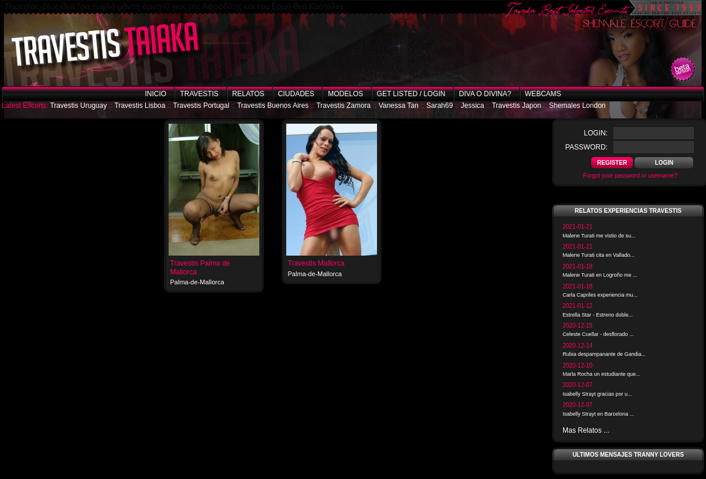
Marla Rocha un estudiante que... (601, 374)
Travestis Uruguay (78, 105)
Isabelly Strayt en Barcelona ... (598, 414)
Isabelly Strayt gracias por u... (597, 394)
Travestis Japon (516, 105)
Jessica (472, 105)
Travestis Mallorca (316, 263)
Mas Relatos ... (586, 430)
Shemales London (577, 105)
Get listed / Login (411, 94)
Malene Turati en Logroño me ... (600, 275)
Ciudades (296, 94)
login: (596, 133)
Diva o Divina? (485, 94)
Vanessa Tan (399, 105)
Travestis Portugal (201, 105)
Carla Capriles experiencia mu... (600, 295)
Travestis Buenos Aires (273, 105)
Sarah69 (439, 105)
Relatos (248, 94)
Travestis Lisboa (140, 105)
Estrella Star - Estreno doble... (598, 315)
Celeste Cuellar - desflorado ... (598, 334)
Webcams (543, 94)
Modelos (345, 94)
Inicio (155, 94)
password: (587, 147)
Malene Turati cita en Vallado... (599, 255)
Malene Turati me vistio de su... (599, 236)
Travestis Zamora (343, 105)
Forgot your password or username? (630, 175)
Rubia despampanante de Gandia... (604, 354)
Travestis (199, 94)
